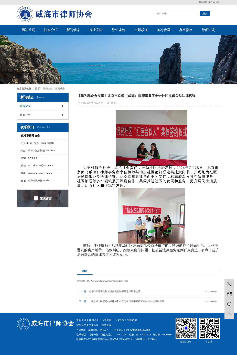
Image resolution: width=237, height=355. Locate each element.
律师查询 (208, 30)
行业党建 (96, 30)
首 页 (37, 88)
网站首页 (28, 30)
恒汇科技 (152, 339)
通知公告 (25, 114)
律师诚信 (141, 30)
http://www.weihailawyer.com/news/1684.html (107, 281)
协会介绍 (51, 30)
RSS (211, 2)
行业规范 (118, 30)
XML (218, 2)
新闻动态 (73, 30)
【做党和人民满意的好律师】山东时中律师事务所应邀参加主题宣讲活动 (126, 301)
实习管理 (163, 30)
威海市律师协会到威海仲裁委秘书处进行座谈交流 (114, 291)
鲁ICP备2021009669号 (121, 339)
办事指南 (186, 30)
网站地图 (203, 2)
